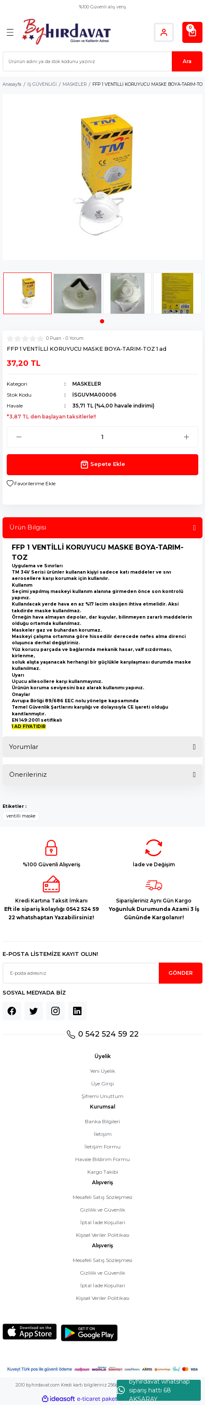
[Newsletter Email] (102, 973)
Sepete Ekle (102, 464)
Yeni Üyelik (102, 1071)
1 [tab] (102, 321)
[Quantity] (102, 437)
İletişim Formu (102, 1146)
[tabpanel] (28, 296)
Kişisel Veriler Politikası (102, 1235)
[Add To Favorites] (31, 483)
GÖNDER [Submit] (180, 973)
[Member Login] (164, 32)
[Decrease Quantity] (18, 437)
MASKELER (86, 384)
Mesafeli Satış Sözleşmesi (102, 1197)
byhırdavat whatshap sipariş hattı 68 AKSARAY (153, 1390)
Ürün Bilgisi (27, 527)
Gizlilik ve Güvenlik (102, 1210)
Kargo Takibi (102, 1172)
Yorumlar (23, 747)
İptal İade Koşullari (102, 1222)
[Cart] (192, 32)
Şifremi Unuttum (102, 1096)
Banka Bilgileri (102, 1121)
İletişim (103, 1134)
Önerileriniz (28, 774)
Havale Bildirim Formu (102, 1159)
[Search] (102, 61)
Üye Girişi (102, 1083)
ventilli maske (20, 816)
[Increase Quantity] (186, 437)
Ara (187, 61)
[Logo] (66, 32)
